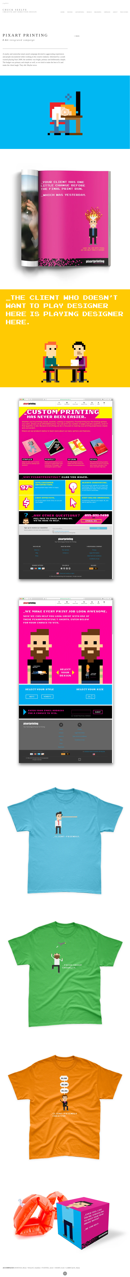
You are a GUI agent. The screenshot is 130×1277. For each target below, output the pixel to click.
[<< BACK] (76, 36)
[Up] (65, 1274)
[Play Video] (65, 112)
